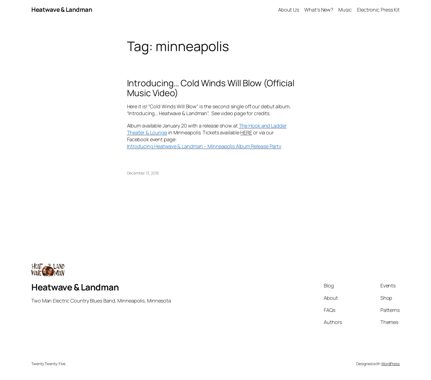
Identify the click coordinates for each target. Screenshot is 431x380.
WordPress (390, 363)
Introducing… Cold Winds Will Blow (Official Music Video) (211, 88)
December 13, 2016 (143, 173)
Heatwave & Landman (61, 9)
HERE (246, 132)
